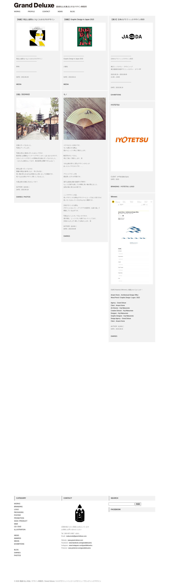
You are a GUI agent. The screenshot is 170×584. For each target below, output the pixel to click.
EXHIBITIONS (116, 95)
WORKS (17, 11)
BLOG (72, 11)
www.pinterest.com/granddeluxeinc (79, 548)
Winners (114, 197)
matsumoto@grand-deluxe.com (76, 536)
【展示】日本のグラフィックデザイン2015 (127, 19)
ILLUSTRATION (19, 529)
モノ (65, 94)
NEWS (60, 11)
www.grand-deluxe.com (75, 540)
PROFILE (31, 11)
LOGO (132, 186)
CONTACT (46, 11)
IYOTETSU (115, 105)
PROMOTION (19, 518)
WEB (16, 524)
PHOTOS (27, 197)
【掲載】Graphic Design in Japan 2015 (79, 19)
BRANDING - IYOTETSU (120, 186)
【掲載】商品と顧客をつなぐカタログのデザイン (35, 19)
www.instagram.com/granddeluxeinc (80, 545)
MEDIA (18, 84)
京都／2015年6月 (23, 94)
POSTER (17, 515)
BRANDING (18, 506)
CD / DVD (17, 526)
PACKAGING (19, 512)
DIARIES (19, 197)
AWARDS (17, 538)
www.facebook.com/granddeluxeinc (80, 543)
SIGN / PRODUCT (20, 521)
